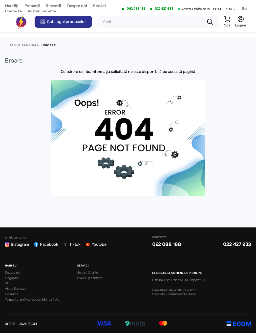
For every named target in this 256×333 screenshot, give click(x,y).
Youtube (96, 244)
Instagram (17, 244)
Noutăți (11, 6)
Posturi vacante (42, 11)
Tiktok (72, 244)
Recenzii (53, 6)
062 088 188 (136, 9)
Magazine (12, 278)
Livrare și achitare (89, 278)
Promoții (32, 6)
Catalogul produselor (63, 21)
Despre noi (77, 6)
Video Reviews (15, 289)
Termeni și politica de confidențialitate (32, 300)
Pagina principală (24, 45)
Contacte (13, 11)
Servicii (99, 6)
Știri (7, 283)
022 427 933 (164, 9)
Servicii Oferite (87, 273)
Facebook (46, 244)
